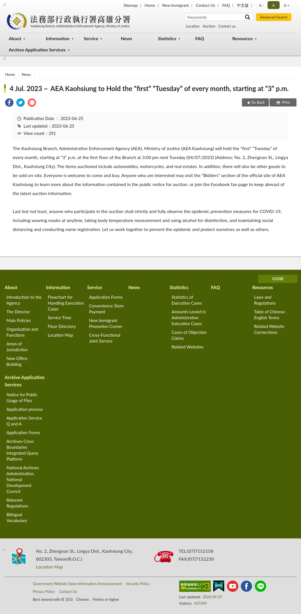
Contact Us (205, 5)
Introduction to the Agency (24, 299)
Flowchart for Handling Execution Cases (66, 302)
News (126, 38)
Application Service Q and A (24, 420)
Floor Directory (62, 326)
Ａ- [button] (261, 5)
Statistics (167, 38)
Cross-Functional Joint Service (104, 337)
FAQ (226, 5)
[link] (9, 103)
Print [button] (285, 102)
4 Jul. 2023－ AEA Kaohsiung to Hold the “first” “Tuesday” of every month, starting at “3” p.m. (149, 88)
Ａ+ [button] (286, 5)
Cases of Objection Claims (189, 335)
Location (192, 26)
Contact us (226, 26)
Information (57, 38)
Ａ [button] (273, 5)
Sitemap (130, 5)
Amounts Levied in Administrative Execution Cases (189, 317)
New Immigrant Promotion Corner (105, 323)
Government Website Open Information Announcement (77, 583)
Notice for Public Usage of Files (21, 397)
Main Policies (18, 320)
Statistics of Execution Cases (187, 299)
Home (150, 5)
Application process (24, 409)
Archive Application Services (37, 49)
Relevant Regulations (17, 502)
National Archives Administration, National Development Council (22, 479)
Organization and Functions (22, 332)
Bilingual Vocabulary (16, 517)
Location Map (60, 334)
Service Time (59, 317)
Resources (242, 38)
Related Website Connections (269, 329)
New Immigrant (175, 5)
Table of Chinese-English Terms (270, 314)
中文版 (243, 5)
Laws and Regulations (265, 299)
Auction (209, 26)
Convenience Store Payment (106, 308)
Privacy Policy (44, 591)
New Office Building (17, 361)
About (15, 38)
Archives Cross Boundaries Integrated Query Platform (22, 450)
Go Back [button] (258, 102)
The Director (18, 311)
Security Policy (138, 583)
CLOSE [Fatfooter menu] (278, 279)
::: (4, 4)
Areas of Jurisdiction (17, 346)
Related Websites (188, 346)
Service (91, 38)
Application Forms (105, 297)
